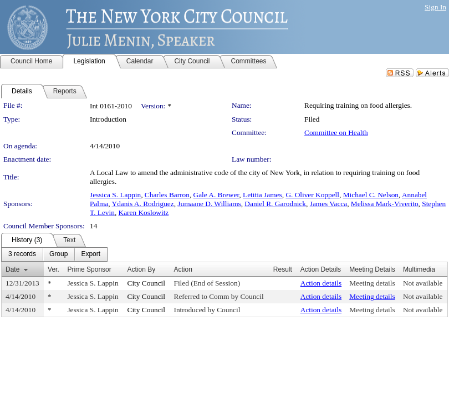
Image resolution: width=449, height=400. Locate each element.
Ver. (53, 269)
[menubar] (54, 254)
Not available (422, 283)
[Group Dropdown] (58, 254)
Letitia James (262, 195)
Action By (141, 269)
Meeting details (372, 283)
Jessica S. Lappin (115, 195)
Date (12, 269)
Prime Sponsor (89, 269)
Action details (320, 283)
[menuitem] (22, 254)
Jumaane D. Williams (209, 203)
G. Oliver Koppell (312, 195)
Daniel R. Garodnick (275, 203)
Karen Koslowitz (144, 212)
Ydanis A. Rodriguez (143, 203)
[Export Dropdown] (90, 254)
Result (282, 269)
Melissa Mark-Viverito (385, 203)
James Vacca (328, 203)
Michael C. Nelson (371, 195)
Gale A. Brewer (216, 195)
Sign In (435, 7)
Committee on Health (336, 132)
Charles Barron (167, 195)
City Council (146, 283)
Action (183, 269)
